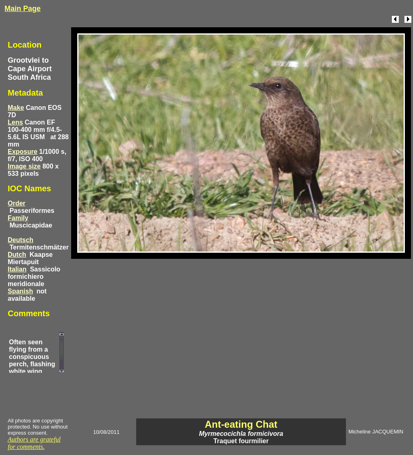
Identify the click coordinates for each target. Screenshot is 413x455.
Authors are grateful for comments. (34, 443)
